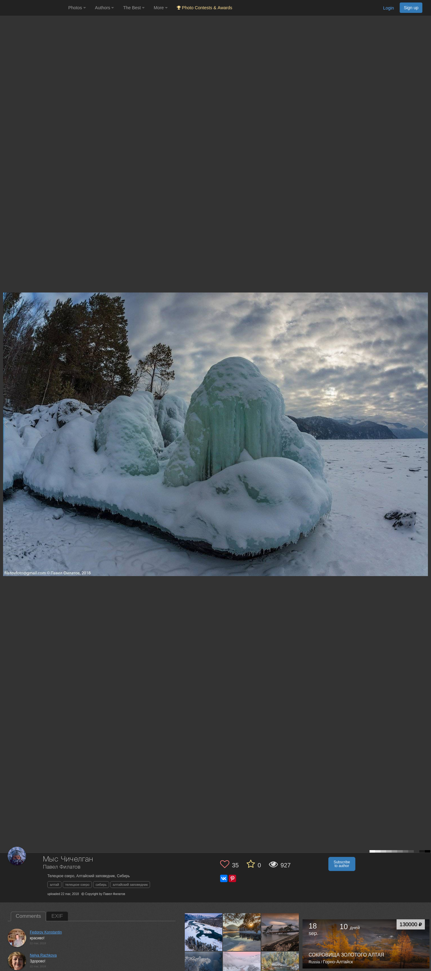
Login (388, 8)
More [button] (161, 8)
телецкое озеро (77, 884)
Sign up (411, 8)
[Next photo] (425, 424)
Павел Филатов (62, 867)
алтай (54, 884)
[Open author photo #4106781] (242, 932)
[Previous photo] (6, 424)
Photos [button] (77, 8)
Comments (28, 916)
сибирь (101, 884)
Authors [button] (104, 8)
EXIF (57, 916)
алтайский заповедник (130, 884)
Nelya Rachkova (43, 955)
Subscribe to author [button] (342, 864)
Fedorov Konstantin (46, 932)
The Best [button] (133, 8)
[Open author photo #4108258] (204, 932)
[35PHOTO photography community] (33, 7)
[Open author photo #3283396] (280, 932)
